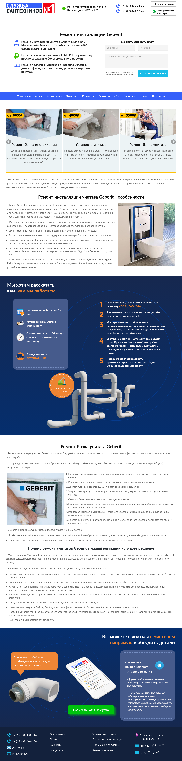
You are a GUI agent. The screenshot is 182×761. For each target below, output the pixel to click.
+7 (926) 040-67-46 (132, 11)
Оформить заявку (163, 4)
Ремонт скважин (102, 750)
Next (172, 140)
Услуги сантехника (29, 95)
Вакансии (55, 744)
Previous (7, 140)
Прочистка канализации (107, 739)
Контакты (158, 95)
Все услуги (56, 750)
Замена (71, 95)
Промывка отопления (106, 744)
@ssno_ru (18, 747)
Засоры (128, 95)
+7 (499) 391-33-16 (132, 5)
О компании (57, 734)
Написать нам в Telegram (91, 710)
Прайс (144, 95)
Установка (53, 95)
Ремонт (87, 95)
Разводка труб (107, 95)
